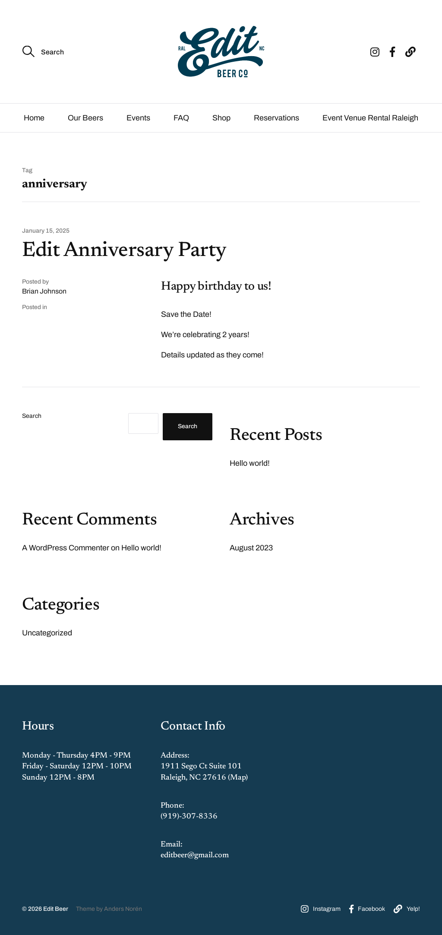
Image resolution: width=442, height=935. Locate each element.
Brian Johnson (44, 291)
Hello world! (250, 463)
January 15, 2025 (45, 231)
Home (34, 118)
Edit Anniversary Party (124, 251)
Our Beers (85, 118)
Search (31, 416)
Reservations (276, 118)
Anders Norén (123, 909)
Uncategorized (47, 633)
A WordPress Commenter (65, 547)
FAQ (181, 118)
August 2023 (251, 547)
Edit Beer (55, 909)
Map (238, 778)
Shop (221, 118)
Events (138, 118)
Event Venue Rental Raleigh (370, 118)
